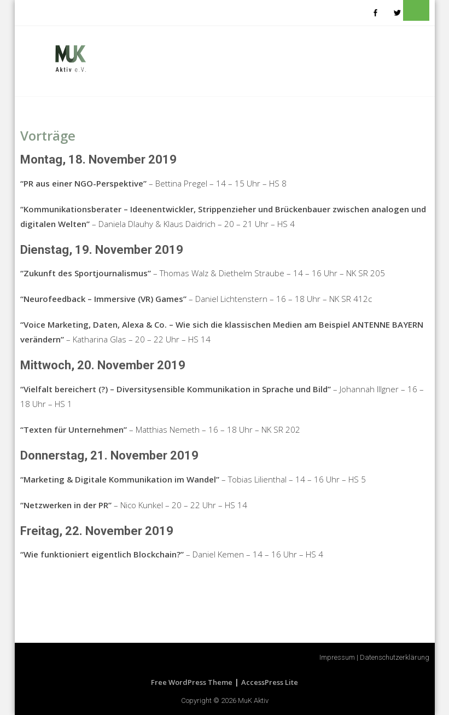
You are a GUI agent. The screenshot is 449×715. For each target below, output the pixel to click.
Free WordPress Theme (191, 682)
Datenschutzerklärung (394, 657)
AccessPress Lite (269, 682)
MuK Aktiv (253, 700)
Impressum (337, 657)
